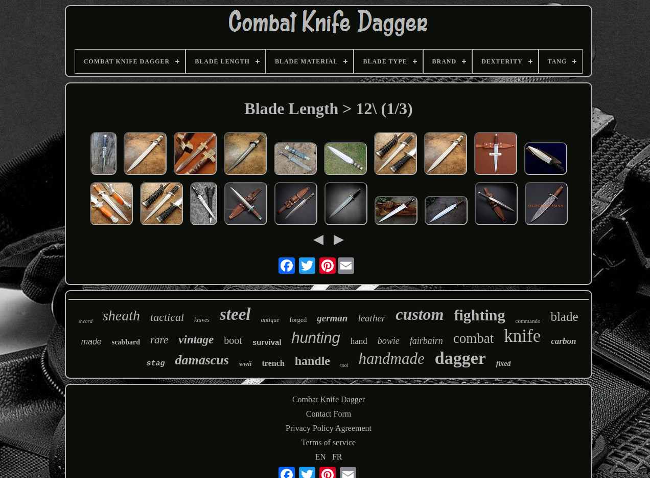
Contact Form (328, 413)
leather (371, 318)
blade (564, 316)
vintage (196, 339)
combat (473, 338)
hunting (316, 338)
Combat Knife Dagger (328, 399)
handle (312, 360)
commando (528, 321)
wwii (245, 363)
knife (522, 336)
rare (159, 340)
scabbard (126, 342)
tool (344, 365)
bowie (389, 341)
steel (235, 314)
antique (270, 319)
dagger (460, 358)
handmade (392, 358)
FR (337, 456)
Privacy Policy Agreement (329, 428)
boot (233, 340)
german (332, 318)
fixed (503, 363)
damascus (201, 360)
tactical (167, 317)
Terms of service (328, 442)
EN (320, 456)
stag (155, 363)
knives (202, 319)
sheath (121, 315)
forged (298, 319)
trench (273, 363)
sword (85, 321)
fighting (479, 315)
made (91, 341)
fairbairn (426, 341)
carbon (563, 341)
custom (420, 314)
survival (267, 342)
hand (359, 341)
